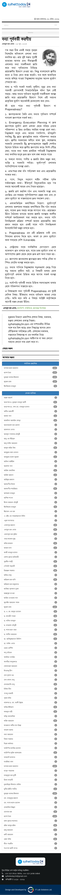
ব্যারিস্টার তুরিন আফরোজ (30, 752)
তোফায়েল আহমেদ (30, 666)
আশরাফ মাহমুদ (30, 493)
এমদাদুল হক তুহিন (30, 534)
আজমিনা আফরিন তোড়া (30, 420)
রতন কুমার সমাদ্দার (30, 821)
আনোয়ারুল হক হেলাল (30, 425)
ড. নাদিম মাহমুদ (30, 620)
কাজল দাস (30, 548)
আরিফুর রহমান (30, 479)
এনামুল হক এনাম (30, 529)
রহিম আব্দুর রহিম (30, 825)
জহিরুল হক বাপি (30, 579)
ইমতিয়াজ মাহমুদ (30, 386)
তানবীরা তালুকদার (30, 661)
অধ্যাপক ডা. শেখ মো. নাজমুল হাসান (30, 406)
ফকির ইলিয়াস (30, 707)
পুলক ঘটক (30, 698)
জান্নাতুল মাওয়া (30, 593)
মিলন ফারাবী (30, 780)
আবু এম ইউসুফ (30, 438)
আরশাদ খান (30, 466)
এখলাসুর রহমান (30, 525)
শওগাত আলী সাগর (30, 848)
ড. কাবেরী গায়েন (30, 616)
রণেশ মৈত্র (30, 372)
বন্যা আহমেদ (30, 734)
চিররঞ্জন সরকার (30, 570)
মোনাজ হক (30, 811)
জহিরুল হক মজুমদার (30, 584)
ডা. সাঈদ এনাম (30, 643)
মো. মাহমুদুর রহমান (30, 798)
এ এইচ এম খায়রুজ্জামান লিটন (30, 516)
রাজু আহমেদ (30, 830)
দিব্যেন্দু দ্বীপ (30, 670)
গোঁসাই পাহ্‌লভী (30, 566)
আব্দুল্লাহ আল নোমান (30, 452)
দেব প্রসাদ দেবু (30, 679)
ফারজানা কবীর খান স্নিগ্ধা (30, 725)
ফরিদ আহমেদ (30, 720)
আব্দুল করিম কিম (30, 447)
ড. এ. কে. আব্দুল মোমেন (30, 611)
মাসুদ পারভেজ (30, 770)
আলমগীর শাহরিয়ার (30, 488)
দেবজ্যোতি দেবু (30, 684)
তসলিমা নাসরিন (30, 657)
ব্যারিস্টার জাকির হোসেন (30, 748)
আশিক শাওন (30, 497)
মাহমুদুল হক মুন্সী (30, 775)
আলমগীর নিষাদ (30, 484)
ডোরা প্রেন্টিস (30, 648)
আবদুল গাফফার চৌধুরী (30, 434)
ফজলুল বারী (30, 711)
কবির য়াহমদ (30, 543)
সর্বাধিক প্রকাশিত (30, 363)
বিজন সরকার (30, 739)
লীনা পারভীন (30, 843)
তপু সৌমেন (30, 652)
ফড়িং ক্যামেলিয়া (30, 716)
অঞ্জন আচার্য (30, 397)
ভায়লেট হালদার (30, 757)
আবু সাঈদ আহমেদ (30, 443)
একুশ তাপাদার (30, 520)
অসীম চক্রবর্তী (30, 411)
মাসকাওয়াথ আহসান (30, 368)
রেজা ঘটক (30, 839)
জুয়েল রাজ (30, 381)
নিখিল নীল (30, 689)
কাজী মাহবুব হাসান (30, 552)
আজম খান (30, 416)
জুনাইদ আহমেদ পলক (30, 602)
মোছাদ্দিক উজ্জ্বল (30, 807)
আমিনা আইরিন (30, 461)
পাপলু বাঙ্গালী (30, 693)
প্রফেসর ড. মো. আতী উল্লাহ (30, 702)
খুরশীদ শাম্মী (30, 561)
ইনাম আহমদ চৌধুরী (30, 502)
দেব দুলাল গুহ (30, 675)
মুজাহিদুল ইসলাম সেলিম (30, 784)
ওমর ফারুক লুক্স (30, 538)
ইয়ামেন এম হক (30, 511)
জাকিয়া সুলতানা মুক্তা (30, 588)
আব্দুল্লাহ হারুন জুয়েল (30, 457)
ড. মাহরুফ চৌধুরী (30, 625)
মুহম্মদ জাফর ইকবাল (30, 377)
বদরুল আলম (30, 730)
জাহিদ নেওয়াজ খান (30, 598)
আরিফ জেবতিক (30, 470)
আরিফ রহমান (30, 475)
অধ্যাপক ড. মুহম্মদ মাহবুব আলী (30, 402)
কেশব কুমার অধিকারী (30, 557)
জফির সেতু (30, 575)
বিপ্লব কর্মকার (30, 743)
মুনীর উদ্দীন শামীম (30, 789)
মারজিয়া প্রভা (30, 761)
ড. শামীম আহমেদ (30, 634)
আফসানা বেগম (30, 429)
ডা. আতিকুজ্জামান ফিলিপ (30, 639)
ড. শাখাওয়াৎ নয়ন (30, 629)
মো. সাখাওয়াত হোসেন (30, 802)
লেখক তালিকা (30, 393)
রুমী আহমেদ (30, 834)
